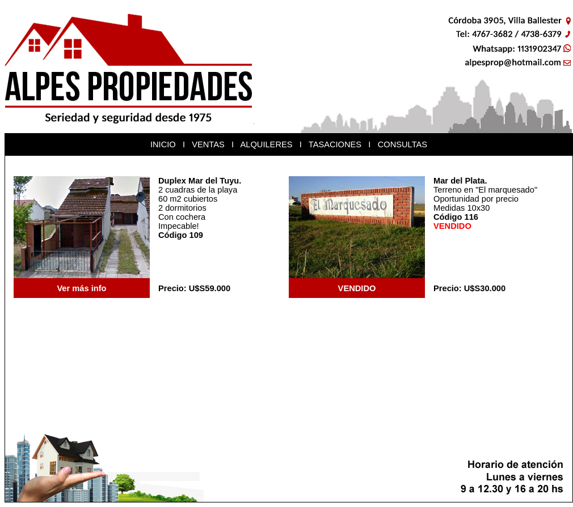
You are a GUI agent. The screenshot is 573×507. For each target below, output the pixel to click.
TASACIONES (335, 144)
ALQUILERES (266, 144)
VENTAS (208, 144)
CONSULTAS (402, 144)
